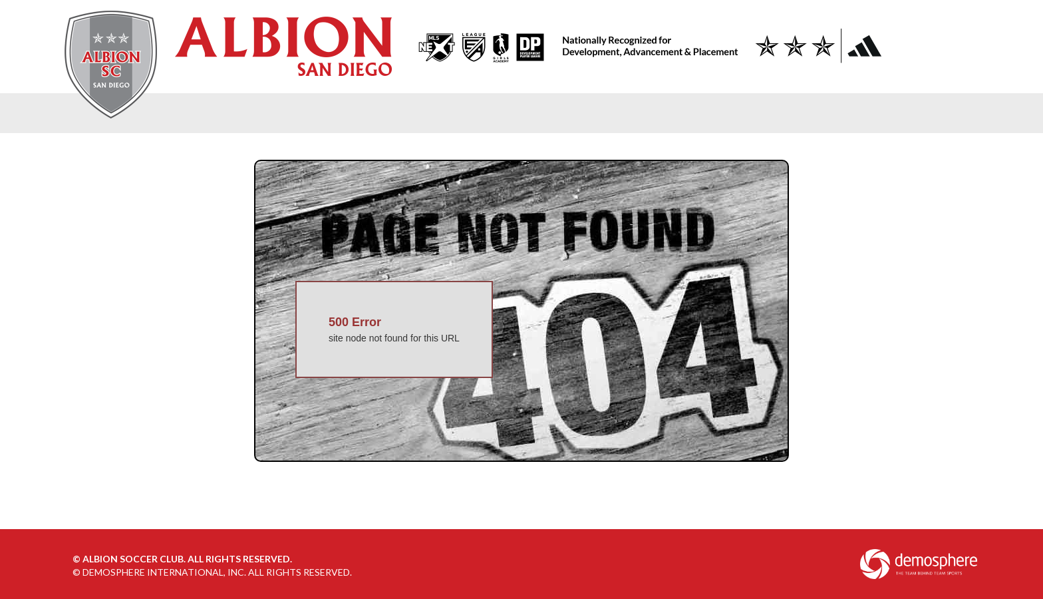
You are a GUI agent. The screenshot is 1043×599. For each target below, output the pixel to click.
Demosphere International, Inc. (164, 572)
